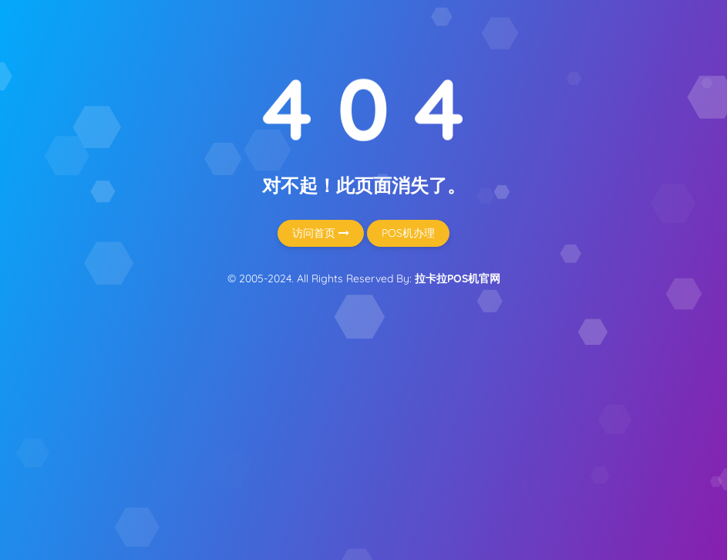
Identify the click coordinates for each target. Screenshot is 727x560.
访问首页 (320, 233)
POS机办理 (408, 233)
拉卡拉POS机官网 (457, 278)
